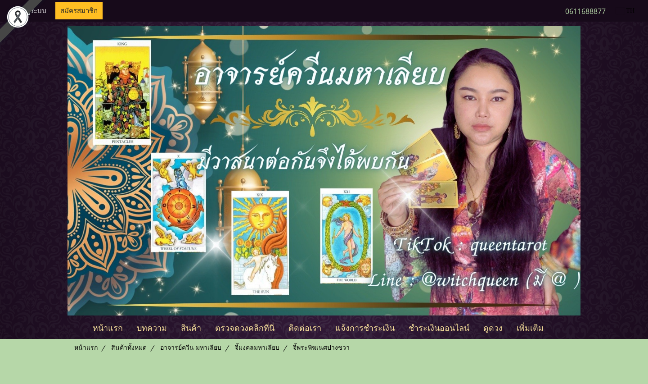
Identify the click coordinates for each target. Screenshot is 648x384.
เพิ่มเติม (530, 327)
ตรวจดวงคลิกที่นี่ (244, 327)
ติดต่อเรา (304, 327)
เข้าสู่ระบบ (31, 10)
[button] (558, 327)
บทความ (152, 327)
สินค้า (191, 327)
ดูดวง (493, 327)
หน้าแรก (108, 327)
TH (625, 10)
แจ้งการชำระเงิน (365, 327)
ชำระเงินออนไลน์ (439, 327)
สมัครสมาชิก (79, 10)
